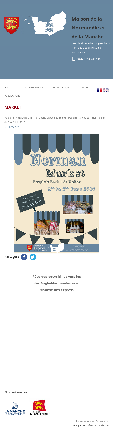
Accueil (9, 87)
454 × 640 (35, 117)
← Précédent (12, 127)
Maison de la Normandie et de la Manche (88, 27)
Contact (85, 87)
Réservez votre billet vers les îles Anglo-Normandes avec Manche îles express (56, 283)
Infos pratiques (62, 87)
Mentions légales (85, 420)
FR (99, 90)
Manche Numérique (98, 425)
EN (106, 90)
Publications (12, 95)
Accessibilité (102, 420)
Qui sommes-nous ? (33, 87)
